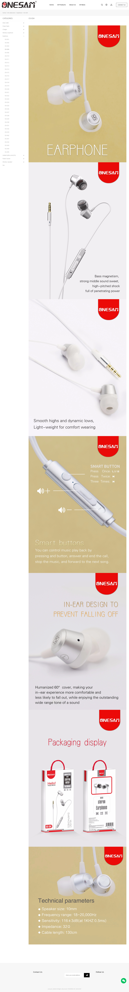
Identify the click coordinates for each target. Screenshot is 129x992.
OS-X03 (7, 145)
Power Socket (6, 158)
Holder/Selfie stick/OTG (9, 155)
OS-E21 (7, 92)
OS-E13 (7, 66)
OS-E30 (7, 122)
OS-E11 (7, 59)
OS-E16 (7, 76)
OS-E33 (7, 132)
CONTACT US (122, 5)
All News (82, 5)
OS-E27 (7, 112)
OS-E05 (7, 52)
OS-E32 (7, 129)
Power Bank (6, 26)
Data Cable (6, 23)
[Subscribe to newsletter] (87, 975)
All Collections (11, 13)
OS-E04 (25, 13)
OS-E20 (7, 89)
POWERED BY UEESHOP (74, 989)
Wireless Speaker (7, 162)
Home (51, 5)
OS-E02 (7, 43)
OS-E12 (7, 62)
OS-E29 (7, 119)
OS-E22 (7, 96)
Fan (4, 165)
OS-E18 (7, 82)
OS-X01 (7, 139)
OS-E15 (7, 72)
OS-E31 (7, 125)
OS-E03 (7, 46)
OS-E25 (7, 105)
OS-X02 (7, 135)
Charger (5, 29)
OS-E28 (7, 115)
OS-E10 (7, 56)
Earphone (19, 13)
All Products (61, 5)
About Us (72, 5)
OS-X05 (7, 152)
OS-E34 (7, 142)
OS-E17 (7, 79)
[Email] (74, 975)
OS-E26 (7, 109)
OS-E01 (7, 39)
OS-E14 (7, 69)
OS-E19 (7, 86)
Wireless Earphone (8, 33)
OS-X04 (7, 149)
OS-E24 (7, 102)
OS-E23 (7, 99)
